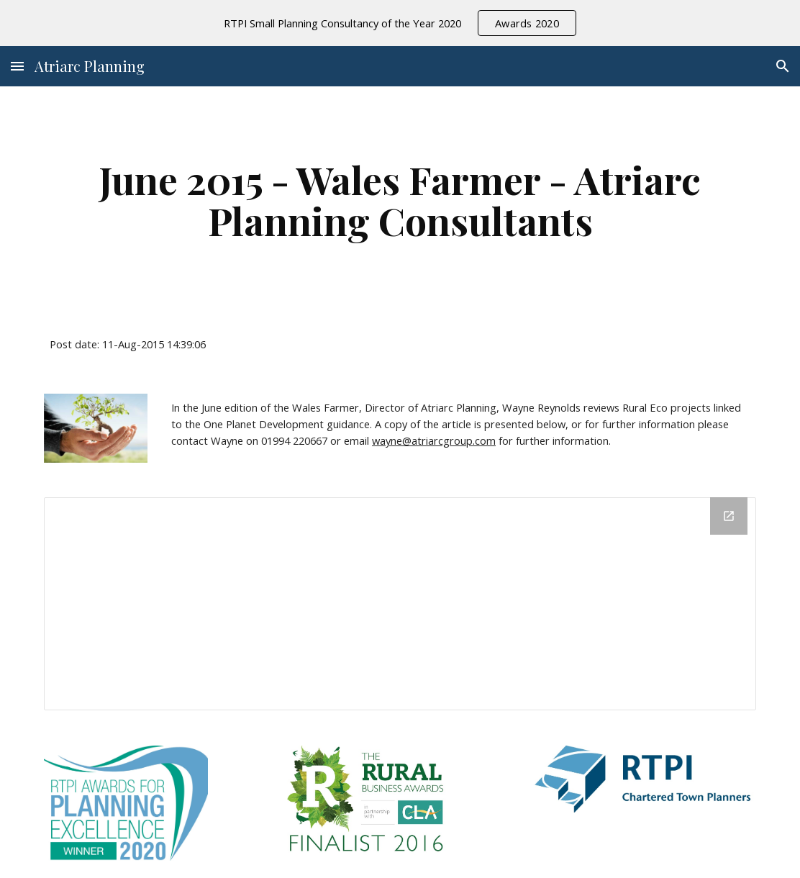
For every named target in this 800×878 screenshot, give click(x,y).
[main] (400, 199)
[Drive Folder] (400, 603)
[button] (17, 66)
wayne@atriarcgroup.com (434, 440)
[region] (400, 23)
